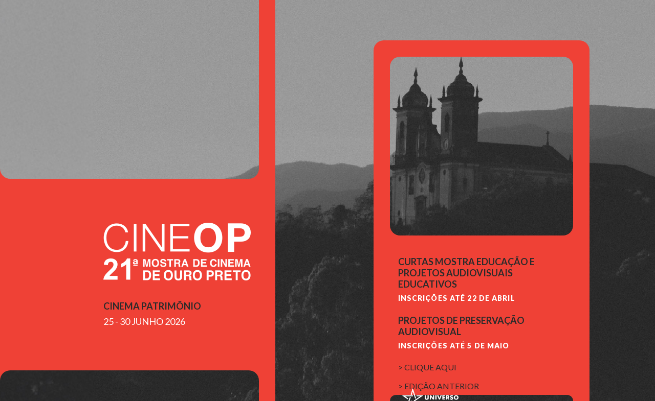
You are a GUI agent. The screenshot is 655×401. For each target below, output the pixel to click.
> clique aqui (427, 367)
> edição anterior (438, 386)
